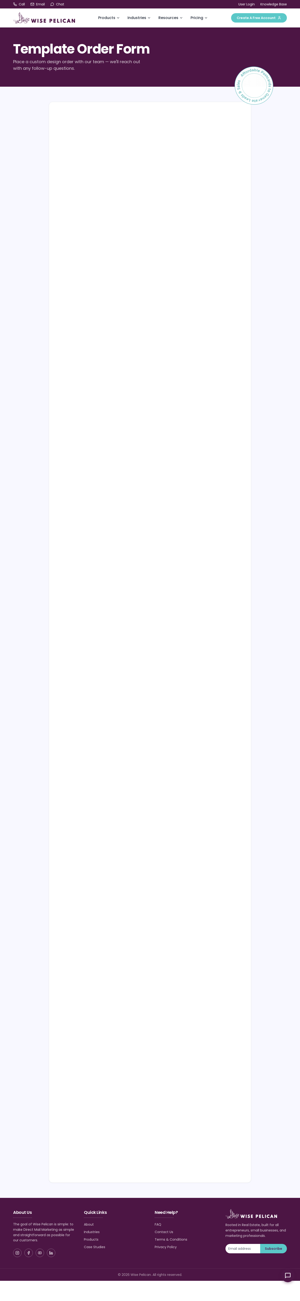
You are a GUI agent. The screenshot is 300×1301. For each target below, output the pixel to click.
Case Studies (94, 1247)
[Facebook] (28, 1253)
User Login (246, 4)
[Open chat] (57, 4)
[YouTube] (40, 1253)
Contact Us (164, 1232)
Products (106, 17)
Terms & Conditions (171, 1239)
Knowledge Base (273, 4)
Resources (168, 17)
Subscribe (273, 1248)
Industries (137, 17)
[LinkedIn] (51, 1253)
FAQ (158, 1224)
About (89, 1224)
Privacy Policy (166, 1247)
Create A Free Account (259, 18)
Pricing (197, 17)
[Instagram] (17, 1253)
